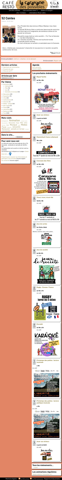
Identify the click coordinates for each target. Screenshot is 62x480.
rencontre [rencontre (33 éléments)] (16, 127)
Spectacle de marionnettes (11, 67)
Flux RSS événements (37, 479)
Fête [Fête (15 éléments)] (21, 123)
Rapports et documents (52, 479)
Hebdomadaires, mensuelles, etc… (42, 474)
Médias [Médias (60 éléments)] (24, 125)
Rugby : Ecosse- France (45, 287)
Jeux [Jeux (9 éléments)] (7, 125)
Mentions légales (11, 479)
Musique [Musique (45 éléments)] (13, 125)
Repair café (58, 60)
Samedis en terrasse (11, 92)
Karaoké (40, 324)
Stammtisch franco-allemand (47, 137)
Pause (5, 107)
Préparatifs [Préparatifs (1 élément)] (9, 127)
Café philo (8, 86)
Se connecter (5, 160)
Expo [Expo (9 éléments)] (17, 123)
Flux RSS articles (24, 479)
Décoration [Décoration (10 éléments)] (12, 123)
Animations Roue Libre (37, 13)
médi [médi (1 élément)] (19, 125)
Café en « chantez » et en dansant (25, 59)
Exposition (6, 96)
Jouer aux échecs (43, 115)
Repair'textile (41, 77)
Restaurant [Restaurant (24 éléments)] (6, 129)
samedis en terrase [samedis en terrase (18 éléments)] (17, 129)
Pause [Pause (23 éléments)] (4, 127)
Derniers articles (14, 10)
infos (4, 98)
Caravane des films (44, 161)
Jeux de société (42, 250)
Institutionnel (7, 100)
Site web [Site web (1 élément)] (27, 129)
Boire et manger (46, 10)
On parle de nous (8, 69)
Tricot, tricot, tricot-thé (45, 197)
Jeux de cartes (42, 224)
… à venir (35, 467)
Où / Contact (21, 13)
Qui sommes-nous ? (30, 10)
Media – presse (7, 103)
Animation (6, 84)
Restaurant (6, 111)
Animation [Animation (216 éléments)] (14, 120)
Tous (4, 113)
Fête (6, 88)
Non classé (6, 105)
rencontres (6, 109)
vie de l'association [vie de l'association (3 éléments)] (6, 130)
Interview (6, 101)
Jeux (6, 90)
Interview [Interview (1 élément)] (3, 125)
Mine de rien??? (7, 71)
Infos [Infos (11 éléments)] (25, 123)
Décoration (6, 94)
